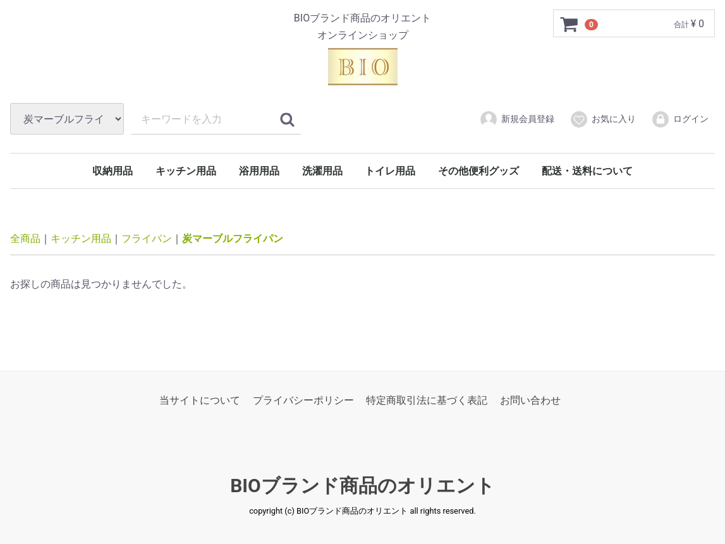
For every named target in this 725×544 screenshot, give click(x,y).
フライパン (146, 239)
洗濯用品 (322, 171)
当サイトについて (199, 400)
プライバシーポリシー (303, 400)
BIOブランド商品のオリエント (362, 485)
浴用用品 (259, 171)
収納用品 (112, 171)
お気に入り (603, 119)
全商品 (25, 239)
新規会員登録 (516, 119)
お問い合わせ (530, 400)
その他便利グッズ (478, 171)
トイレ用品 (390, 171)
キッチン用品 (185, 171)
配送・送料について (587, 171)
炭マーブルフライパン (232, 239)
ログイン (680, 119)
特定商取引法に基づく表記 (426, 400)
